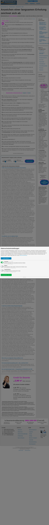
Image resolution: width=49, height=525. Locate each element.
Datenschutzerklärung (23, 255)
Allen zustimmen (6, 258)
